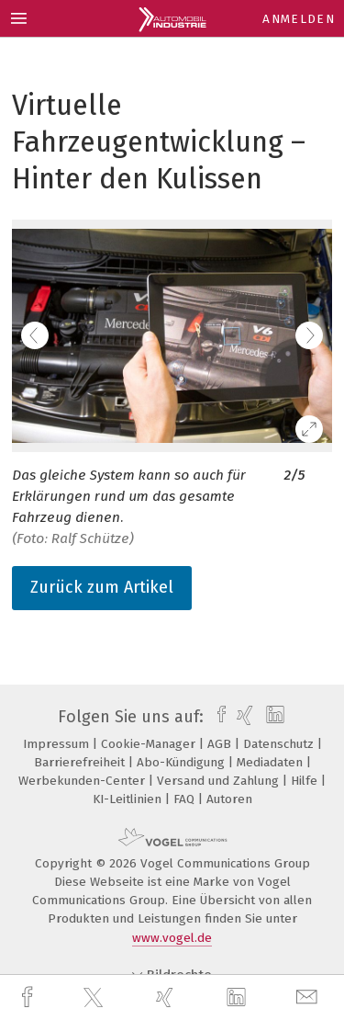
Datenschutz (280, 744)
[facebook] (29, 997)
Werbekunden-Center (83, 780)
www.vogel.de (172, 938)
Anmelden (298, 19)
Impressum (58, 744)
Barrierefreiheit (81, 762)
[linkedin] (238, 998)
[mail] (309, 997)
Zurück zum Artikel (101, 587)
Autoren (229, 799)
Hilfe (306, 780)
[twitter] (95, 998)
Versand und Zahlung (220, 780)
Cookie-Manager (150, 744)
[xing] (167, 997)
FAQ (185, 799)
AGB (221, 744)
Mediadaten (271, 762)
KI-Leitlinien (129, 799)
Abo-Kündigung (182, 762)
